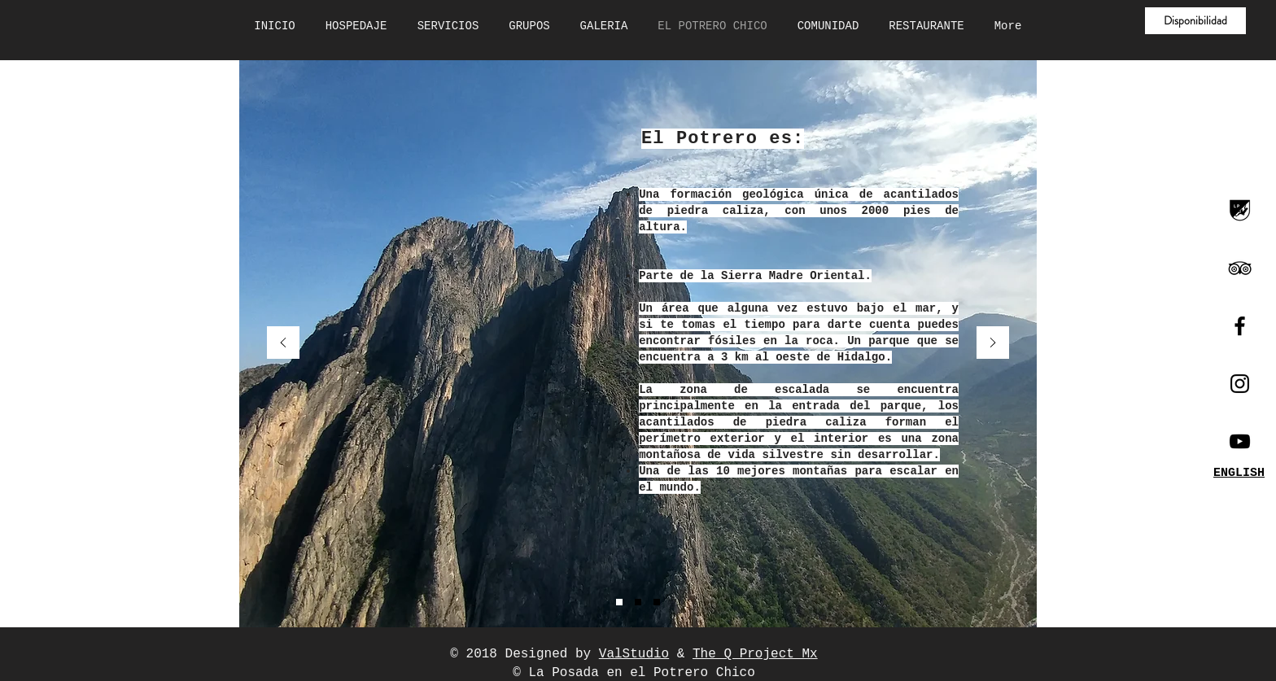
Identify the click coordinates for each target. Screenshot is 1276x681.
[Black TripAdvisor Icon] (1239, 268)
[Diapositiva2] (638, 602)
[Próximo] (993, 343)
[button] (1195, 21)
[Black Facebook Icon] (1239, 325)
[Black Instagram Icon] (1239, 383)
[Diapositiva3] (656, 602)
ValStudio (634, 654)
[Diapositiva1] (619, 602)
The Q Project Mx (755, 654)
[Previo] (283, 343)
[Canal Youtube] (1239, 441)
